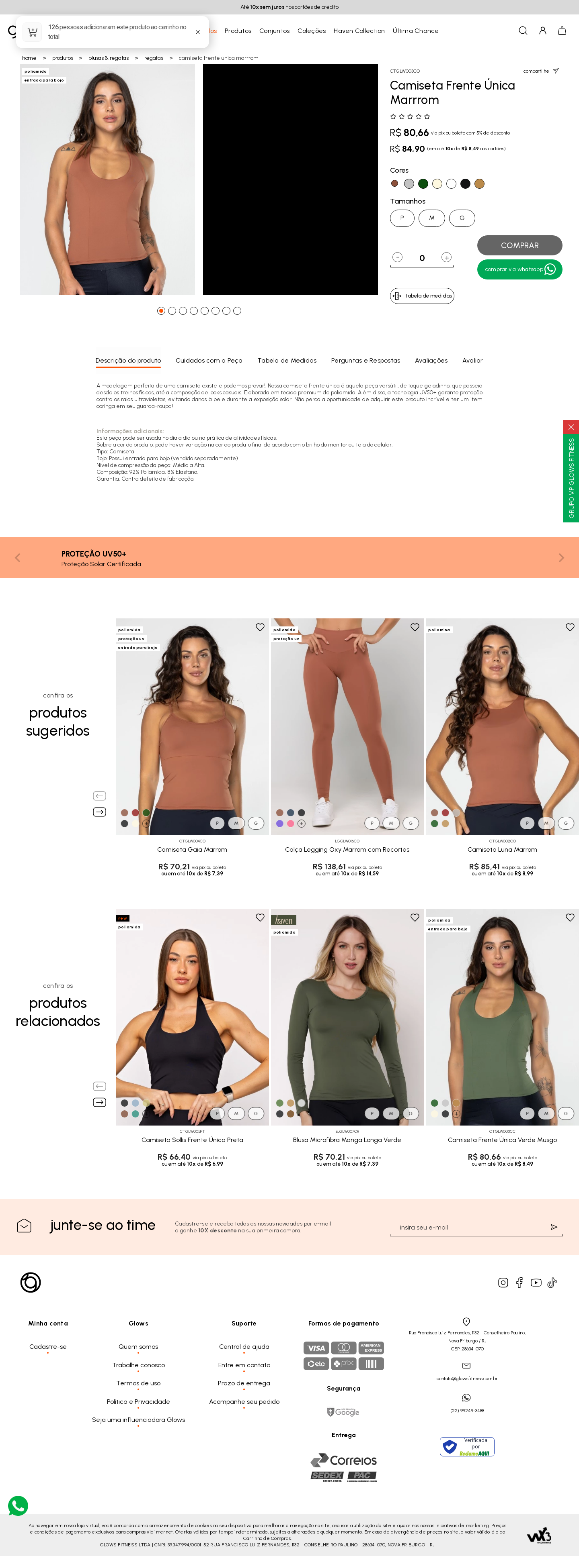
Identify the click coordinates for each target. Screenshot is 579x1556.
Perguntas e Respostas (365, 360)
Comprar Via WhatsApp (521, 269)
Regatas (153, 58)
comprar (520, 245)
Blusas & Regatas (108, 58)
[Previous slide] (18, 557)
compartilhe (541, 71)
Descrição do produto (128, 360)
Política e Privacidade (138, 1401)
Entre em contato (244, 1365)
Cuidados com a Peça (209, 360)
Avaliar (472, 360)
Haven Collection (359, 31)
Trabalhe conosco (138, 1365)
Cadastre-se (48, 1346)
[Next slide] (560, 557)
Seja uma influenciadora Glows (138, 1419)
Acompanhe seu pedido (244, 1401)
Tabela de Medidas (286, 360)
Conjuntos (274, 31)
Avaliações (431, 360)
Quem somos (138, 1346)
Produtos (238, 31)
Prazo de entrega (244, 1383)
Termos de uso (138, 1383)
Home (29, 58)
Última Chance (416, 31)
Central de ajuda (244, 1346)
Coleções (312, 31)
